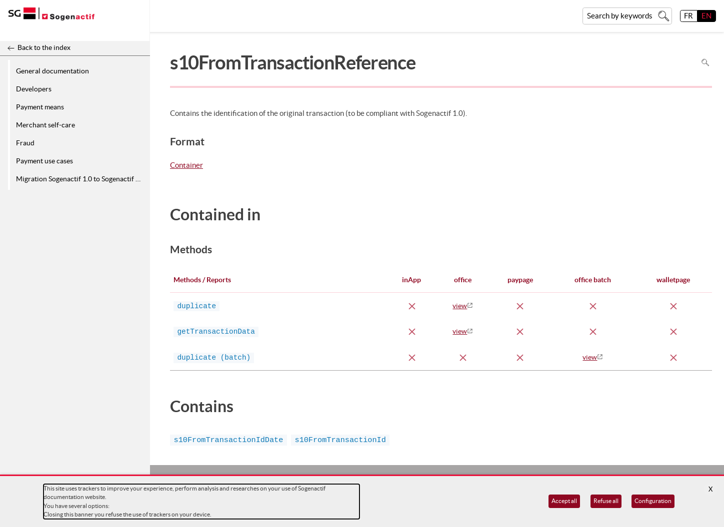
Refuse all (606, 501)
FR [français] (688, 15)
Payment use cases (44, 161)
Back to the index (44, 47)
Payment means (40, 107)
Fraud (25, 143)
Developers (34, 89)
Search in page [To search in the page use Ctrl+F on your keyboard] (705, 62)
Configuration (653, 501)
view (459, 306)
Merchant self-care (45, 125)
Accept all (564, 501)
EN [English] (707, 15)
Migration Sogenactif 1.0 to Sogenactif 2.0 (80, 179)
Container (186, 166)
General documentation (52, 71)
